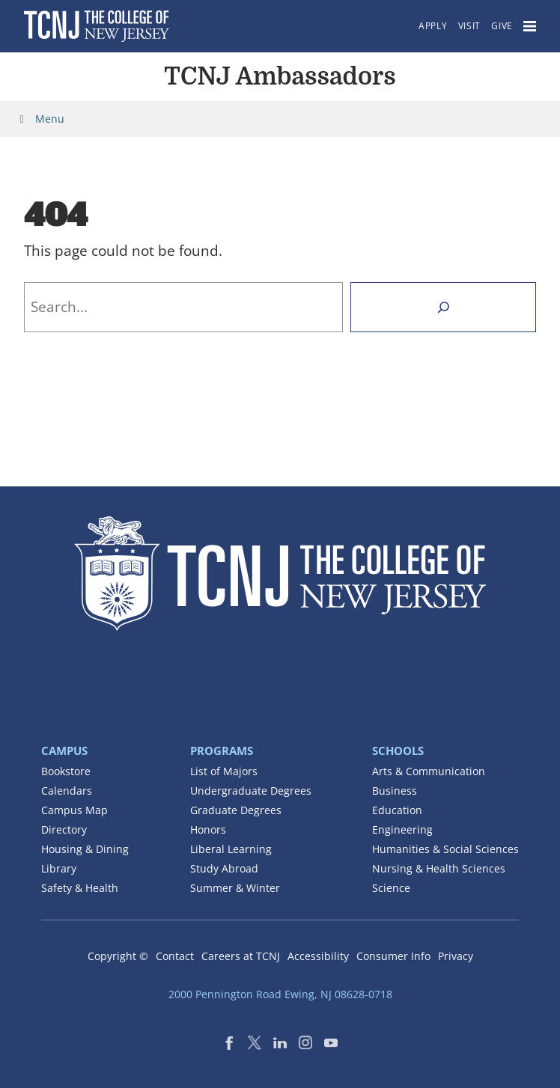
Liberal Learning (231, 849)
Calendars (66, 790)
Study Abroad (224, 868)
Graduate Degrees (235, 810)
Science (391, 888)
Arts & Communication (428, 771)
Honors (208, 829)
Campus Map (74, 810)
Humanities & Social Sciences (445, 849)
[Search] (443, 307)
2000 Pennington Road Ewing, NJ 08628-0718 (280, 994)
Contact (175, 956)
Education (397, 810)
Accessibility (318, 956)
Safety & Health (79, 888)
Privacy (455, 956)
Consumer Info (393, 956)
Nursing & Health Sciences (438, 868)
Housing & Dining (85, 849)
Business (394, 790)
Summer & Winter (235, 888)
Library (58, 868)
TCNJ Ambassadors (279, 77)
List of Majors (224, 771)
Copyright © (118, 956)
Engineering (402, 829)
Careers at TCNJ (240, 956)
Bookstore (66, 771)
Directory (64, 829)
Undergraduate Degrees (250, 790)
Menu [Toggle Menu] (39, 118)
